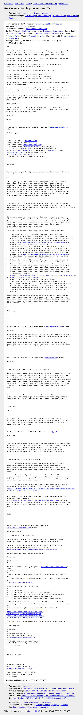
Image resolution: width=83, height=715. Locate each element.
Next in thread (72, 16)
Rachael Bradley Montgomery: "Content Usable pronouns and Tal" (49, 693)
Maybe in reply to (59, 16)
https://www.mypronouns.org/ (23, 583)
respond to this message (28, 702)
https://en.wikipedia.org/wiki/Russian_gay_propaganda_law (44, 254)
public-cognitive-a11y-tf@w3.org (45, 4)
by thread (46, 705)
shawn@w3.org (13, 36)
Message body (26, 13)
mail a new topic (46, 702)
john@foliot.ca (24, 31)
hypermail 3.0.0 (34, 711)
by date (39, 705)
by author (64, 705)
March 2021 (63, 4)
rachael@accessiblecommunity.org (48, 24)
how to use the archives (22, 707)
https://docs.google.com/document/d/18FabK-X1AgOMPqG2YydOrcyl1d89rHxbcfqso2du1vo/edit (24, 613)
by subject (55, 705)
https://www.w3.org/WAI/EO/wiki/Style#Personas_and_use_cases (33, 500)
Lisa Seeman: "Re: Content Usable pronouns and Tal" (45, 691)
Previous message (44, 16)
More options (47, 13)
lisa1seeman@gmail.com (53, 31)
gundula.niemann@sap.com (36, 29)
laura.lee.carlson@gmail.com (46, 33)
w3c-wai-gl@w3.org (35, 36)
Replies (11, 18)
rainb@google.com (14, 33)
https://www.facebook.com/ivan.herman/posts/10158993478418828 (42, 242)
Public (28, 4)
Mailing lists (19, 4)
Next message (30, 16)
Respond (37, 13)
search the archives (40, 707)
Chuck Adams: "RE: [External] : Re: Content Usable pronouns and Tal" (48, 688)
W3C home (8, 4)
